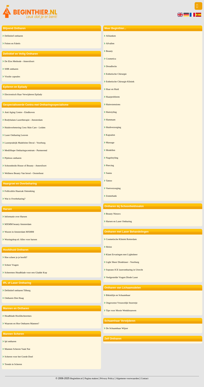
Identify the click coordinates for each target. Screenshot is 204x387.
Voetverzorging (113, 188)
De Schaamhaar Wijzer (117, 328)
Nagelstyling (112, 157)
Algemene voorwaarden (127, 378)
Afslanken (111, 35)
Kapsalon (110, 135)
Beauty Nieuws (113, 213)
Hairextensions (113, 104)
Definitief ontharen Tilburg (17, 290)
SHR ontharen (11, 69)
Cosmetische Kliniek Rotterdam (121, 239)
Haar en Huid (112, 89)
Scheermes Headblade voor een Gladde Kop (26, 272)
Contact (144, 378)
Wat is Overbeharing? (15, 198)
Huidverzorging (113, 127)
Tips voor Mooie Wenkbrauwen (121, 310)
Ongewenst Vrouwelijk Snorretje (122, 302)
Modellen (110, 150)
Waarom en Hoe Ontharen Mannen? (22, 323)
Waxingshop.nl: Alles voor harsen (21, 239)
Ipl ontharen (10, 341)
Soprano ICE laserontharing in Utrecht (124, 269)
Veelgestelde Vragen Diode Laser (122, 277)
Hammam (110, 119)
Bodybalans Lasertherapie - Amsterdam (23, 119)
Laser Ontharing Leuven (16, 135)
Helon (109, 246)
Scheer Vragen (12, 265)
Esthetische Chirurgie (116, 74)
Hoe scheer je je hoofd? (16, 257)
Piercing (110, 165)
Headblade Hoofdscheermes (18, 315)
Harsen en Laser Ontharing (119, 221)
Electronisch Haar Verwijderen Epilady (23, 94)
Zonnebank (111, 195)
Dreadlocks (111, 66)
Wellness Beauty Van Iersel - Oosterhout (24, 173)
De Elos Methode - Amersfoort (19, 61)
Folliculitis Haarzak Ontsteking (20, 191)
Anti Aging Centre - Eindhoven (20, 112)
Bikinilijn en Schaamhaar (118, 295)
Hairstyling (111, 112)
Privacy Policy (107, 378)
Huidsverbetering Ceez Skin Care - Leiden (25, 127)
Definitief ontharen (14, 35)
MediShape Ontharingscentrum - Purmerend (26, 150)
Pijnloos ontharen (13, 158)
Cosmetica (111, 58)
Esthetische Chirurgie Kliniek (120, 81)
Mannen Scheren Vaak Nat (17, 349)
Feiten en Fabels (12, 43)
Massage (110, 142)
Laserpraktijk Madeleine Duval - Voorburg (25, 142)
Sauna (109, 173)
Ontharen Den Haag (14, 298)
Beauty (109, 51)
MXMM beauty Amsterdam (18, 224)
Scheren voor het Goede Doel (19, 356)
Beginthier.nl (76, 378)
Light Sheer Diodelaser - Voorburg (122, 262)
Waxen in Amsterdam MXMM (19, 231)
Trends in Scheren (13, 364)
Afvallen (110, 43)
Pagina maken (91, 378)
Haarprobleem (113, 96)
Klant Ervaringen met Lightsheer (122, 254)
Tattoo (109, 180)
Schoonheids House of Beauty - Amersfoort (25, 165)
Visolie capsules (12, 76)
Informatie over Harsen (16, 216)
